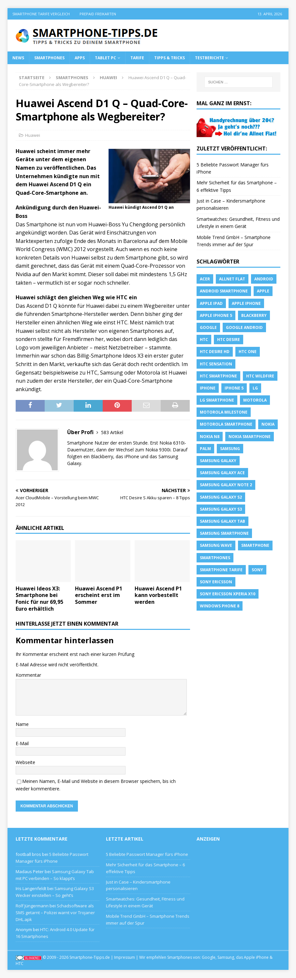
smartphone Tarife (221, 570)
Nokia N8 (209, 436)
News (18, 58)
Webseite (25, 762)
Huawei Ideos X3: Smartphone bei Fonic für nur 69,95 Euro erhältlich (39, 598)
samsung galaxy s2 (221, 497)
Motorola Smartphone (226, 424)
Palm (205, 448)
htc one (248, 351)
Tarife (137, 58)
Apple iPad (211, 303)
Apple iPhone (246, 303)
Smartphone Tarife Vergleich (41, 13)
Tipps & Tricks (169, 58)
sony (257, 570)
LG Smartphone (217, 400)
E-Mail (22, 743)
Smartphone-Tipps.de (89, 957)
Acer (205, 279)
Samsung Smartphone (224, 533)
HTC (204, 339)
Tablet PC (105, 58)
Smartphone (255, 545)
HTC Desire (228, 339)
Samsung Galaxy (218, 460)
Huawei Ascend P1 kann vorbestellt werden (158, 595)
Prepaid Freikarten (98, 13)
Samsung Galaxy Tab (222, 521)
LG (255, 388)
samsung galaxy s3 (221, 509)
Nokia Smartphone (250, 436)
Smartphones (49, 58)
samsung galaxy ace (222, 472)
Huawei (32, 135)
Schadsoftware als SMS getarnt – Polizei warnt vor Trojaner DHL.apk (55, 912)
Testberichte (209, 58)
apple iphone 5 (216, 315)
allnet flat (232, 279)
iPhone (207, 388)
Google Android (244, 327)
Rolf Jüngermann (32, 906)
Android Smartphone (224, 291)
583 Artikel (112, 432)
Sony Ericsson (216, 582)
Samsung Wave (216, 545)
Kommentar (28, 675)
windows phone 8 (219, 606)
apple (263, 291)
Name (22, 724)
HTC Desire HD (214, 351)
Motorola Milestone (223, 412)
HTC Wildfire (260, 376)
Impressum (124, 957)
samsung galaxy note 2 (226, 485)
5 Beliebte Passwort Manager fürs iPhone (147, 854)
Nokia (267, 424)
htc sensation (216, 364)
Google (208, 327)
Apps (80, 58)
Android (263, 279)
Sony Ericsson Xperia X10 (227, 594)
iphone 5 (234, 388)
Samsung (230, 448)
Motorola (255, 400)
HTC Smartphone (218, 376)
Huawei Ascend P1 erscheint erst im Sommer (98, 595)
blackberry (254, 315)
